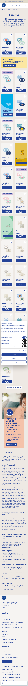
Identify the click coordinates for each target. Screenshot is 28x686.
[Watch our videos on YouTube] (7, 613)
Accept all (14, 354)
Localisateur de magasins (11, 677)
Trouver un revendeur (10, 657)
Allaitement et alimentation (12, 627)
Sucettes (5, 634)
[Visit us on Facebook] (3, 613)
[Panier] (22, 5)
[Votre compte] (19, 5)
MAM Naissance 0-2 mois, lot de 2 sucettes (20, 207)
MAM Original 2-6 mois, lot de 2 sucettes (6, 256)
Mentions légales (8, 669)
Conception (6, 619)
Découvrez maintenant (9, 235)
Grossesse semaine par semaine (12, 622)
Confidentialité (7, 672)
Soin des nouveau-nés (9, 625)
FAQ (3, 651)
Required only (14, 362)
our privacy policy (12, 332)
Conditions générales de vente (12, 666)
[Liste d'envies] (16, 5)
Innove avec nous (8, 680)
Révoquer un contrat (7, 660)
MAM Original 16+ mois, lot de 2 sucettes (6, 48)
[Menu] (25, 5)
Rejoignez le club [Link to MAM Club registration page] (11, 444)
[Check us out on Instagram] (5, 613)
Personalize (14, 358)
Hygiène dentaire (8, 642)
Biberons (5, 637)
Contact (5, 649)
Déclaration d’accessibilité (11, 674)
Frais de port (6, 654)
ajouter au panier (7, 53)
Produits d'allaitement (10, 639)
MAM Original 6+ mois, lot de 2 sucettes (20, 110)
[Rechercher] (13, 5)
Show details (21, 350)
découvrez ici (12, 23)
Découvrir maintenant (9, 65)
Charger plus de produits (14, 387)
